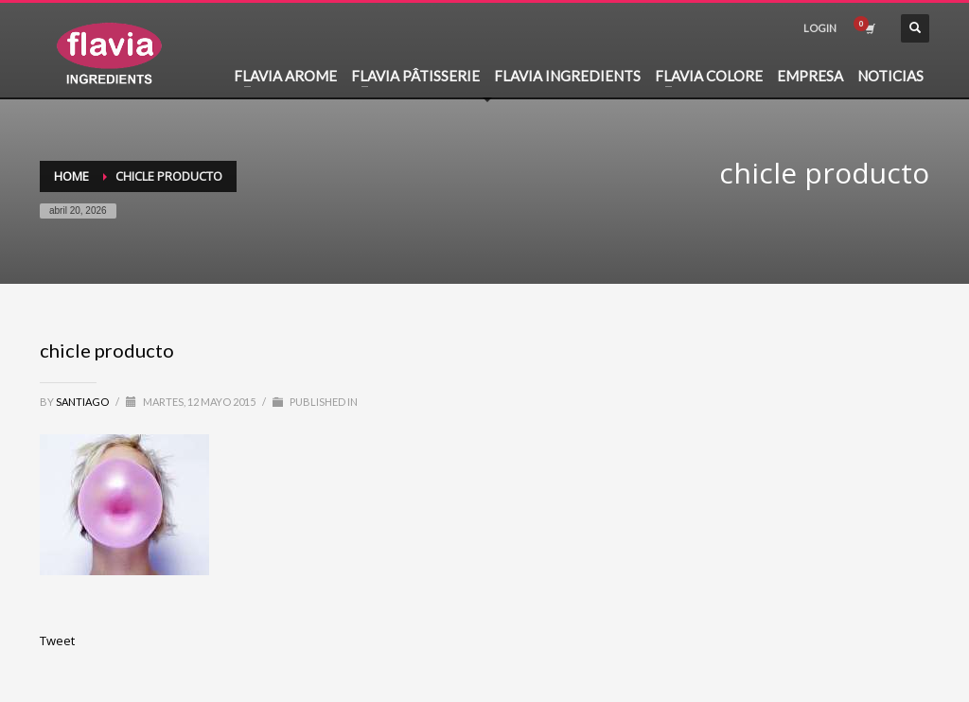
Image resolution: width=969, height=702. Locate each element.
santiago (83, 401)
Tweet (57, 640)
